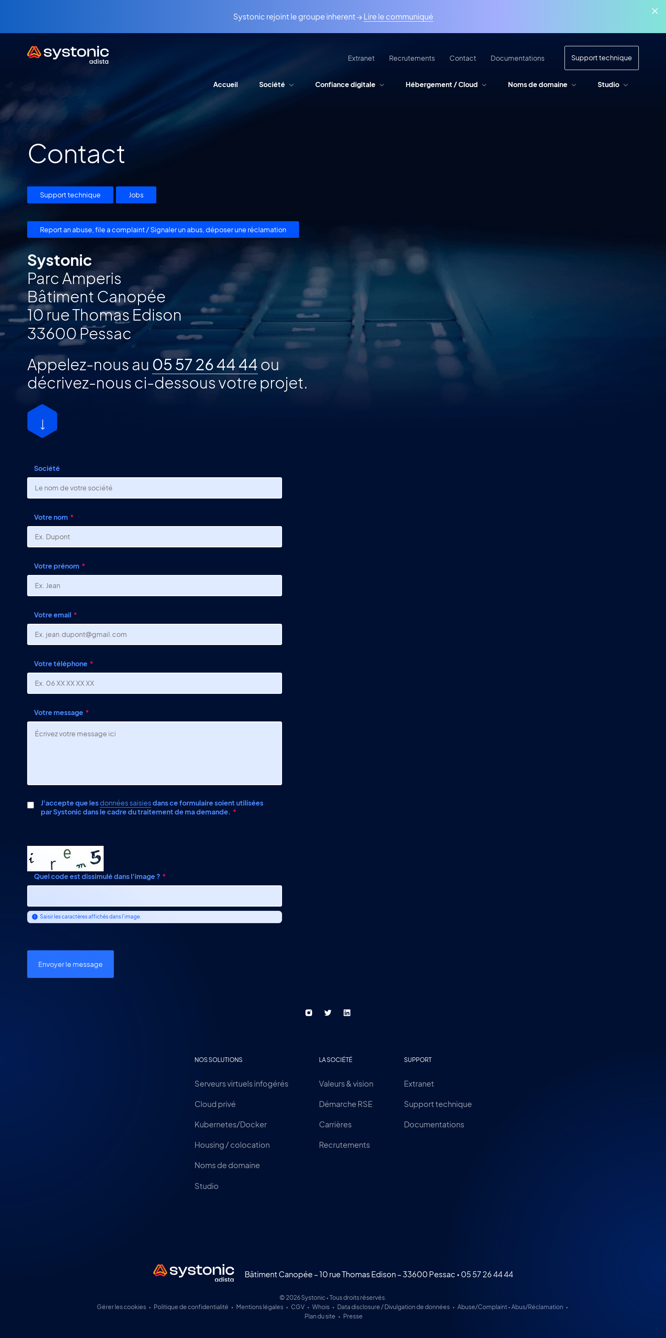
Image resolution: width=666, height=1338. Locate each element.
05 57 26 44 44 (205, 364)
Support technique (70, 194)
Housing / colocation (232, 1144)
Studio (207, 1186)
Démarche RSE (346, 1104)
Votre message (58, 712)
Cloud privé (215, 1104)
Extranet (419, 1083)
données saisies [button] (125, 802)
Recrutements (344, 1144)
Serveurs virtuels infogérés (241, 1083)
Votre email (52, 614)
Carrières (335, 1124)
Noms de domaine (227, 1165)
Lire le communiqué (398, 16)
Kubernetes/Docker (231, 1124)
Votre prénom (56, 565)
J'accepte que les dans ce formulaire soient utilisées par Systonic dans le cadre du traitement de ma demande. (152, 807)
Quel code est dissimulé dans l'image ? (97, 876)
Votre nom (51, 517)
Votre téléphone (60, 663)
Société (47, 468)
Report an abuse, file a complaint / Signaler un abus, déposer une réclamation (163, 229)
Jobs (136, 194)
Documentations (434, 1124)
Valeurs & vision (346, 1083)
